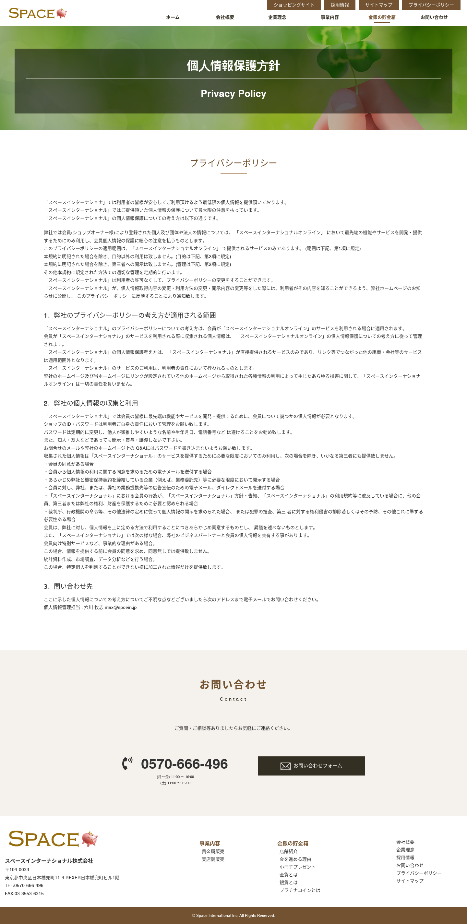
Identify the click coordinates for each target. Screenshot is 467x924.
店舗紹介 (289, 851)
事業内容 (330, 17)
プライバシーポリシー (419, 873)
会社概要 (225, 17)
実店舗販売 (213, 859)
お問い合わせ (434, 17)
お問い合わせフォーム (317, 766)
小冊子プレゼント (298, 867)
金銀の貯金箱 (382, 17)
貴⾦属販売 (213, 851)
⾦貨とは (289, 874)
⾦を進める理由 (295, 859)
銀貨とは (289, 882)
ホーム (173, 17)
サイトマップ (410, 880)
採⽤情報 (405, 857)
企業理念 (277, 17)
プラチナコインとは (300, 890)
